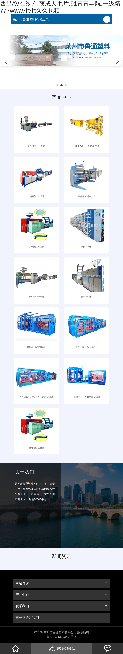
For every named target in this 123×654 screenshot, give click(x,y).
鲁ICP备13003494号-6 (61, 636)
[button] (106, 19)
